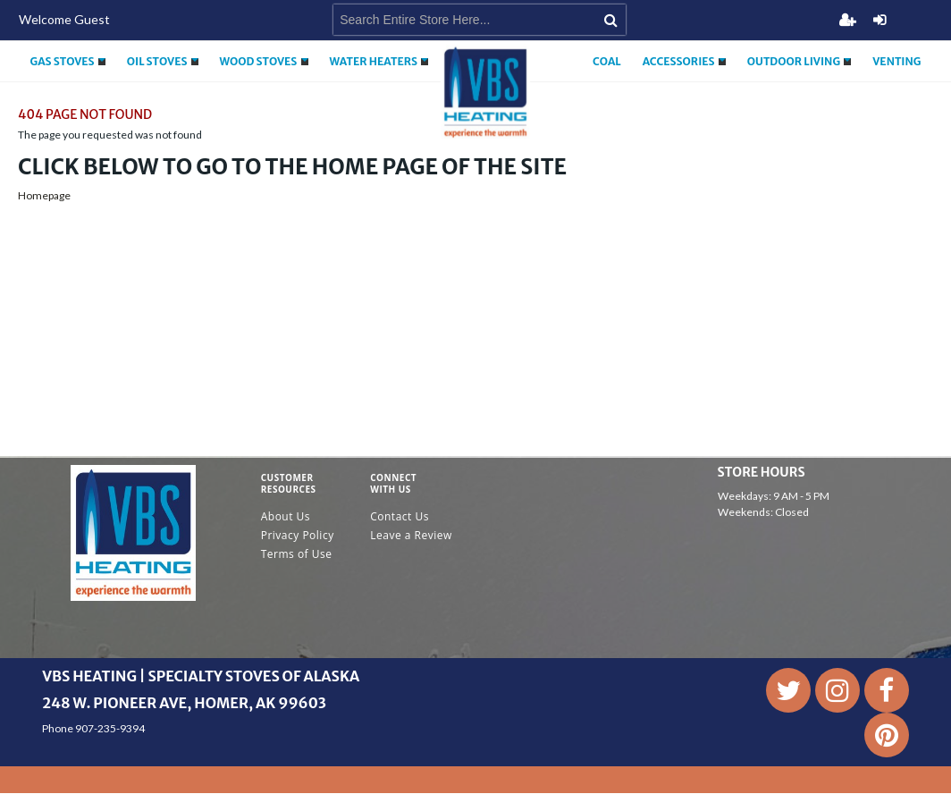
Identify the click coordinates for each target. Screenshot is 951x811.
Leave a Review (411, 535)
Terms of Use (296, 554)
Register (847, 19)
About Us (285, 516)
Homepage (44, 195)
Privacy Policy (297, 535)
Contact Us (399, 516)
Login (879, 19)
